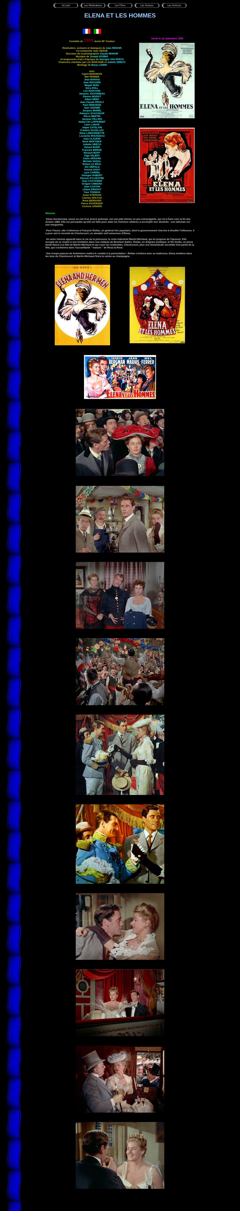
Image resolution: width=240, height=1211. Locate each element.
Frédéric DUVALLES (92, 130)
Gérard (92, 147)
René (92, 141)
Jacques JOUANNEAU (92, 93)
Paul (92, 104)
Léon (92, 124)
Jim (92, 166)
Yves (92, 192)
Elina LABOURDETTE (92, 133)
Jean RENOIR (114, 48)
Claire (92, 158)
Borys (99, 64)
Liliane (92, 189)
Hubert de (92, 121)
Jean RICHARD (92, 82)
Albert (92, 99)
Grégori (92, 183)
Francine (92, 150)
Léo (91, 90)
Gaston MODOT (92, 96)
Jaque (92, 127)
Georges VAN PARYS (111, 59)
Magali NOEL (91, 85)
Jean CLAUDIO (91, 138)
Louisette (92, 135)
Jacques (92, 110)
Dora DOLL (92, 88)
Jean (92, 107)
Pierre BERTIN (92, 116)
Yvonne (92, 169)
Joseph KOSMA (99, 56)
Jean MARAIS (92, 79)
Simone (92, 178)
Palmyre (92, 113)
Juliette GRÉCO (116, 62)
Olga (92, 155)
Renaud (92, 152)
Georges (92, 175)
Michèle (92, 161)
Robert (91, 164)
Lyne (92, 172)
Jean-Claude (92, 102)
